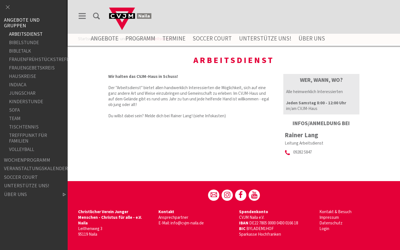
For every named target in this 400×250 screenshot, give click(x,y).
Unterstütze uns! (265, 38)
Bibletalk (20, 51)
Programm (140, 38)
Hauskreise (22, 76)
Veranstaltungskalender (30, 168)
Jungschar (22, 93)
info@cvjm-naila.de (187, 223)
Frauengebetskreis (32, 68)
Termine (173, 38)
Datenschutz (330, 223)
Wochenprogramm (27, 160)
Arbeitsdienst (26, 34)
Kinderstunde (26, 102)
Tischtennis (24, 127)
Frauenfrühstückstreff (32, 59)
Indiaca (17, 85)
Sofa (14, 110)
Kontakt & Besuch (335, 212)
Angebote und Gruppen (21, 23)
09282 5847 (302, 152)
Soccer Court (212, 38)
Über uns (312, 38)
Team (15, 119)
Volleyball (21, 150)
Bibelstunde (24, 42)
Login (324, 229)
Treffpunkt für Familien (28, 138)
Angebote (104, 38)
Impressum (329, 217)
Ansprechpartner (173, 217)
